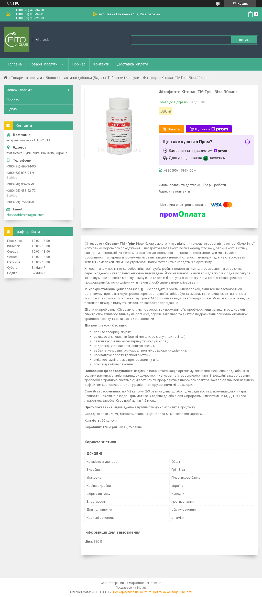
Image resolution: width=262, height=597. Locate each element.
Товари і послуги (44, 64)
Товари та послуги (26, 78)
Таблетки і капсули (123, 78)
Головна (15, 64)
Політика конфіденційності (172, 592)
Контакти (101, 64)
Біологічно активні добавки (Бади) (75, 78)
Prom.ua (155, 583)
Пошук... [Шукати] (243, 40)
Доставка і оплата (132, 64)
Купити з (211, 129)
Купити (174, 129)
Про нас (78, 64)
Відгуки (12, 109)
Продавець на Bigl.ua (131, 587)
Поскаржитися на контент (132, 592)
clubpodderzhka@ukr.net (25, 215)
